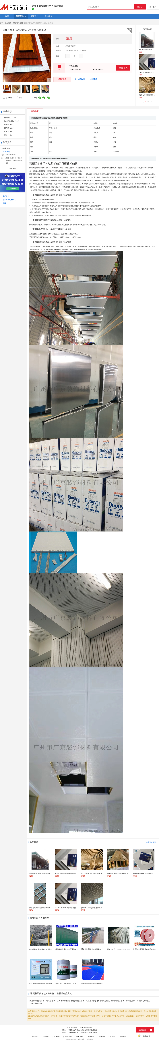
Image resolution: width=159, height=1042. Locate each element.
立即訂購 (93, 79)
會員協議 (91, 1036)
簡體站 (112, 1036)
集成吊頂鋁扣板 (92, 1001)
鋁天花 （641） (9, 132)
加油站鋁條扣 (18, 23)
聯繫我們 (46, 1036)
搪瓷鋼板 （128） (10, 118)
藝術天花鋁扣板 (77, 1001)
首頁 (1, 23)
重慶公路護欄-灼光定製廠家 (91, 949)
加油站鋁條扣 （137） (12, 121)
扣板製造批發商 (86, 1027)
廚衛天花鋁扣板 (143, 1001)
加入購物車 (80, 79)
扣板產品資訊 (72, 1027)
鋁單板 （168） (9, 125)
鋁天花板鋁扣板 (63, 1001)
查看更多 (12, 168)
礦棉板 (47, 184)
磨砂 (69, 171)
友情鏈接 (123, 1036)
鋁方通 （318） (9, 128)
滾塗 (65, 171)
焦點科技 (82, 1039)
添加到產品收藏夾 (9, 200)
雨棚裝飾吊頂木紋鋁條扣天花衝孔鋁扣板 (83, 1030)
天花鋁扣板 (50, 1001)
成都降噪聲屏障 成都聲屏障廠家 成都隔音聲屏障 (72, 949)
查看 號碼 (123, 68)
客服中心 (57, 1036)
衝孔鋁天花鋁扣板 (36, 1001)
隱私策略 (79, 1036)
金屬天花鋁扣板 (117, 1001)
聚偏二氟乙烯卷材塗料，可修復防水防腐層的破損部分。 (75, 983)
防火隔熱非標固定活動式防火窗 (40, 983)
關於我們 (35, 1036)
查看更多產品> (151, 842)
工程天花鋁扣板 (35, 1004)
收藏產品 (7, 98)
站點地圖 (68, 1036)
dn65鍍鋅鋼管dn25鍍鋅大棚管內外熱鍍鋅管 (44, 949)
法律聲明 (102, 1036)
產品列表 (8, 23)
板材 (125, 187)
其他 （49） (8, 135)
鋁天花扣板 (105, 1001)
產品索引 (6, 196)
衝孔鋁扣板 (130, 1001)
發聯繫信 (62, 79)
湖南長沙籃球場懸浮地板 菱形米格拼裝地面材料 (98, 983)
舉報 (19, 98)
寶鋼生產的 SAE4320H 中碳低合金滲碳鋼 (121, 949)
